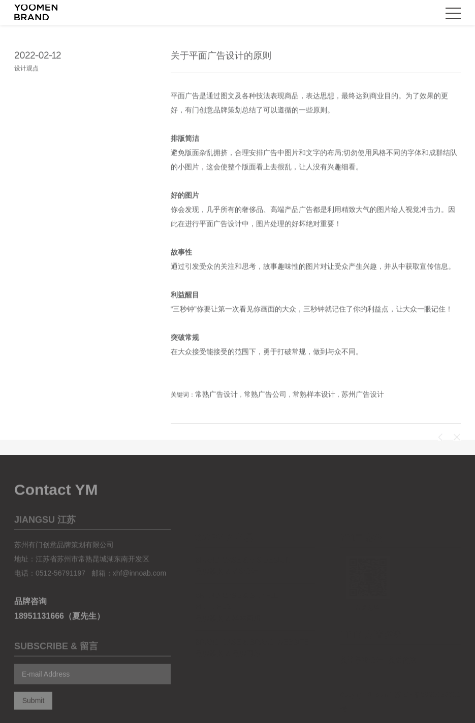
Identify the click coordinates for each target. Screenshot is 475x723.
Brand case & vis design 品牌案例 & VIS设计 (243, 553)
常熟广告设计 (216, 395)
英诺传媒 (402, 648)
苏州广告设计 (362, 395)
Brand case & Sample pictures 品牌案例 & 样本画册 (237, 594)
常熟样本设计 (314, 395)
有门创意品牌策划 (213, 111)
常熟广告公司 (265, 395)
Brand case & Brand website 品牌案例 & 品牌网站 (252, 635)
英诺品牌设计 (361, 648)
